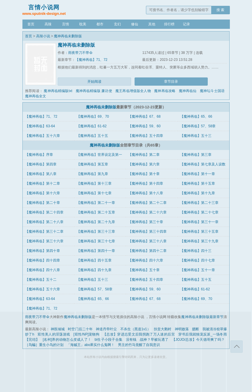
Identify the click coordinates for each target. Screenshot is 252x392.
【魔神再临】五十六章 (42, 136)
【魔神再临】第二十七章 (199, 212)
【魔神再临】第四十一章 (96, 251)
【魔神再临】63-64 (40, 126)
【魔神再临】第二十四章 (44, 212)
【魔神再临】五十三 (196, 136)
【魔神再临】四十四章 (42, 260)
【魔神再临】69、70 (93, 116)
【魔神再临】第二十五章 (96, 212)
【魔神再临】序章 (39, 155)
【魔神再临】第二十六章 (147, 212)
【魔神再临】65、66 (196, 116)
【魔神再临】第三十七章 (96, 241)
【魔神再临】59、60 (144, 126)
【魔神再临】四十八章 (42, 270)
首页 (30, 24)
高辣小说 (43, 36)
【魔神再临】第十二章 (42, 183)
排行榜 (169, 24)
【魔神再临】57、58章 (198, 126)
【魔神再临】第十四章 (145, 183)
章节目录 (171, 82)
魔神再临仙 (188, 91)
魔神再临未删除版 (68, 36)
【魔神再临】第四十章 (42, 251)
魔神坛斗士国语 (212, 91)
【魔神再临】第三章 (196, 155)
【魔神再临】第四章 (41, 164)
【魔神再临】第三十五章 (199, 231)
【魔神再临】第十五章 (197, 183)
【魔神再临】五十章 (144, 270)
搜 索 (220, 10)
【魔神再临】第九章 (92, 174)
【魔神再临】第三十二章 (44, 231)
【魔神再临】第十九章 (197, 193)
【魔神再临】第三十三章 (96, 231)
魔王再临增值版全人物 (133, 91)
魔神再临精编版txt (58, 91)
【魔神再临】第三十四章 (147, 231)
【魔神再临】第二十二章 (147, 203)
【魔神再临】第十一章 (197, 174)
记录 (186, 24)
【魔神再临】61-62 (92, 126)
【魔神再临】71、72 (91, 60)
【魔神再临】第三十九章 (199, 241)
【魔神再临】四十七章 (197, 260)
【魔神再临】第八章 (41, 174)
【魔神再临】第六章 (144, 164)
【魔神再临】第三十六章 (44, 241)
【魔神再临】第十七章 (94, 193)
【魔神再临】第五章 (92, 164)
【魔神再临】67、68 (144, 116)
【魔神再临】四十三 (196, 251)
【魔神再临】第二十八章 (44, 222)
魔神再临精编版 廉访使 (94, 91)
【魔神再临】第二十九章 (96, 222)
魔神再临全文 (35, 96)
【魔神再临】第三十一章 (199, 222)
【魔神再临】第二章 (144, 155)
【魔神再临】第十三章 (94, 183)
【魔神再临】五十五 (92, 136)
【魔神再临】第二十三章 (199, 203)
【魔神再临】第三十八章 (147, 241)
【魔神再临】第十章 (144, 174)
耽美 (82, 24)
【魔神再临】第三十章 (145, 222)
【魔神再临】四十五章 (94, 260)
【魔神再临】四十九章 (94, 270)
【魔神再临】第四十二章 (147, 251)
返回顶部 (236, 346)
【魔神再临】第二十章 (42, 203)
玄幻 (117, 24)
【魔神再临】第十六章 (42, 193)
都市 (99, 24)
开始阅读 (94, 82)
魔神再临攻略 (164, 91)
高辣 (48, 24)
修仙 (134, 24)
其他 (151, 24)
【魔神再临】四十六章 (145, 260)
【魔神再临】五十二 (41, 280)
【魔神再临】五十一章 (197, 270)
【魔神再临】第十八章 (145, 193)
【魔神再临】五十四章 (145, 136)
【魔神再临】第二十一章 (96, 203)
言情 (65, 24)
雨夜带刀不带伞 (80, 53)
